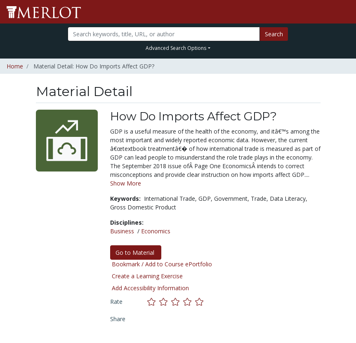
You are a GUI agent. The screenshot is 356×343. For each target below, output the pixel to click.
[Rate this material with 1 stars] (153, 301)
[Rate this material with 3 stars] (177, 301)
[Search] (164, 34)
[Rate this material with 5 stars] (200, 301)
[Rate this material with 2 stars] (165, 301)
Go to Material (136, 252)
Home (15, 66)
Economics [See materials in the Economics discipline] (155, 231)
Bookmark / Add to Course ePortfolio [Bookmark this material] (162, 264)
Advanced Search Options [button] (176, 48)
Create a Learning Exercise (147, 276)
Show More (125, 183)
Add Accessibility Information (150, 288)
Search (274, 34)
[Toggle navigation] (344, 12)
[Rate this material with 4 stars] (189, 301)
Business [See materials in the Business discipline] (122, 231)
